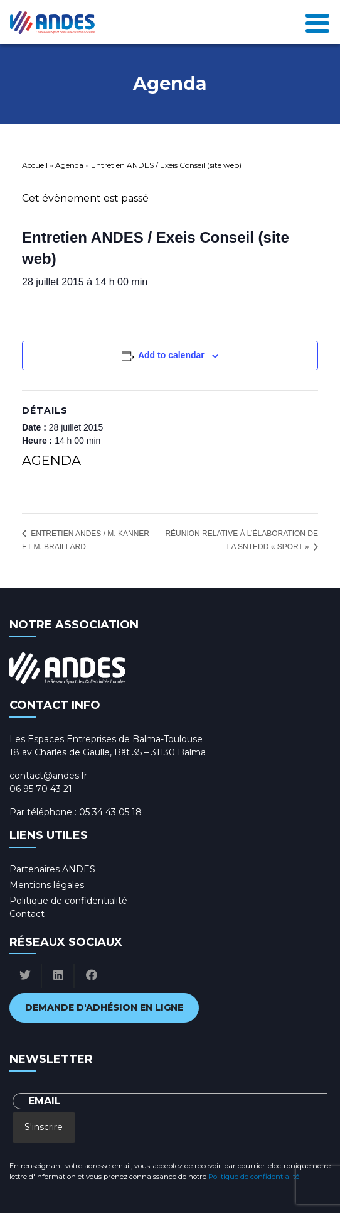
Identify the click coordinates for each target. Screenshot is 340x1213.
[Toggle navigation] (317, 22)
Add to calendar (171, 355)
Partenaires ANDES (52, 869)
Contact (27, 913)
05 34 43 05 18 (110, 812)
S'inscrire (43, 1127)
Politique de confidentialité (68, 900)
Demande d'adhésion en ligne (104, 1007)
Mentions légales (46, 885)
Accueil (35, 165)
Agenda (69, 165)
